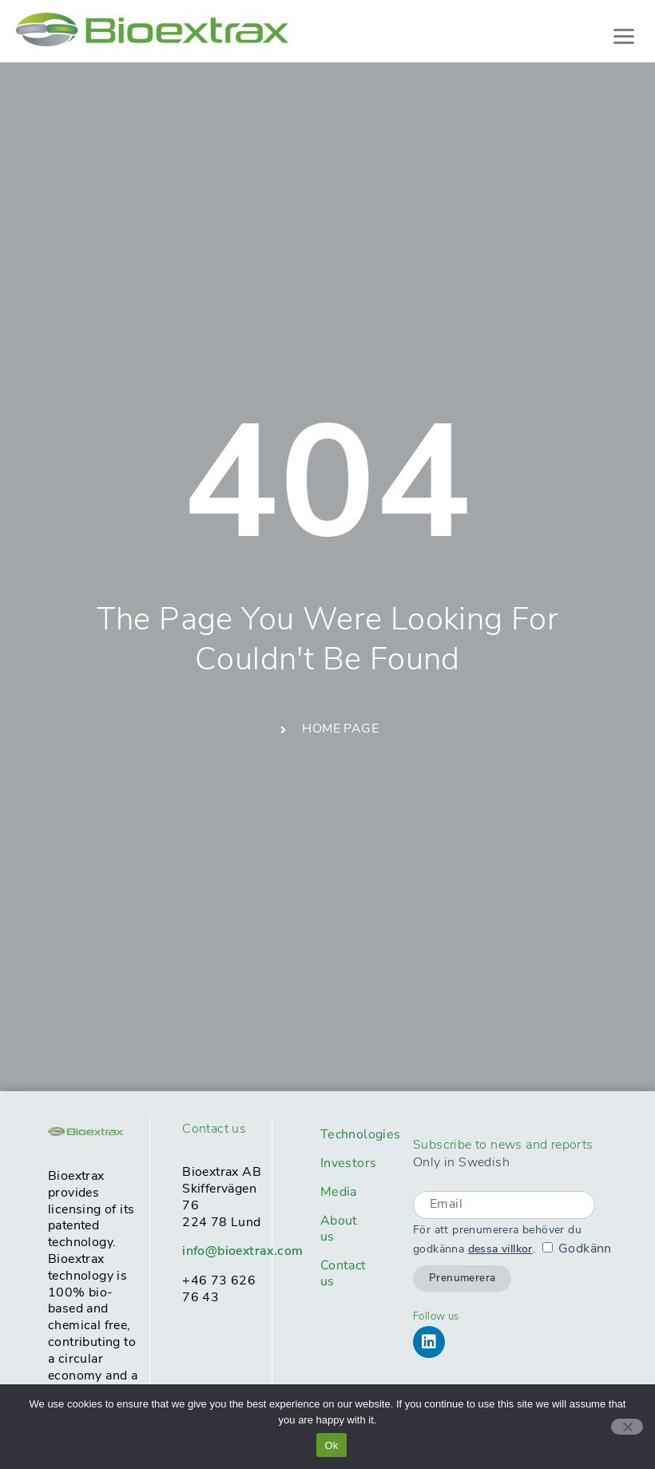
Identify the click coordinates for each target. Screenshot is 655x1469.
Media (338, 1192)
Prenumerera (462, 1278)
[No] (627, 1427)
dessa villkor (500, 1250)
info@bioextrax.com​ (242, 1251)
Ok (331, 1445)
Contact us (343, 1273)
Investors (348, 1163)
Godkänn (585, 1249)
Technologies (350, 1134)
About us (339, 1228)
